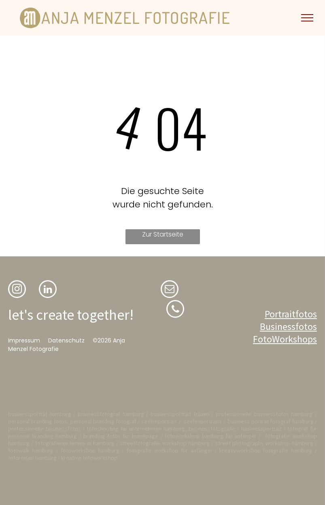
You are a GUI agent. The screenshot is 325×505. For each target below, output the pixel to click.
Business (277, 326)
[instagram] (17, 290)
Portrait (280, 314)
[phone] (175, 310)
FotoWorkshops (285, 339)
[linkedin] (48, 290)
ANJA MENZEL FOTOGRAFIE (135, 17)
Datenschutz (66, 340)
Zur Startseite (162, 234)
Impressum (24, 340)
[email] (169, 290)
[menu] (307, 17)
